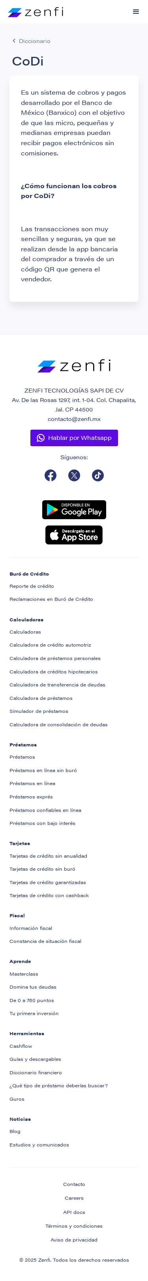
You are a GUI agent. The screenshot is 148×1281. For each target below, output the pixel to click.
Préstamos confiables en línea (45, 809)
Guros (16, 1098)
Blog (15, 1131)
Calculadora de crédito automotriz (50, 644)
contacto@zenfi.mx (74, 419)
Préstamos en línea (32, 783)
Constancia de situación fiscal (45, 940)
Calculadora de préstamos (41, 697)
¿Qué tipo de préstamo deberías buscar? (58, 1085)
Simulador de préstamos (38, 710)
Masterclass (23, 973)
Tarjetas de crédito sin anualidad (48, 855)
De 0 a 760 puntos (31, 1000)
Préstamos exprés (31, 796)
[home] (31, 8)
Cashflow (20, 1045)
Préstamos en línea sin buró (43, 770)
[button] (136, 12)
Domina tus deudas (32, 986)
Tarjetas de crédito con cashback (49, 895)
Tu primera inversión (34, 1013)
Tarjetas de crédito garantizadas (47, 882)
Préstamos (22, 756)
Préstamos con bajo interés (42, 823)
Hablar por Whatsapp (80, 437)
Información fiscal (30, 927)
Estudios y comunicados (39, 1144)
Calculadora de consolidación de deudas (58, 724)
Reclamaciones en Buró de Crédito (51, 598)
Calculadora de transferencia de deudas (57, 684)
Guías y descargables (35, 1058)
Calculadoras (25, 631)
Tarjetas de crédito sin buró (42, 868)
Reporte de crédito (31, 585)
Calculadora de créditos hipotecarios (53, 671)
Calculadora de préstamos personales (55, 658)
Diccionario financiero (35, 1072)
